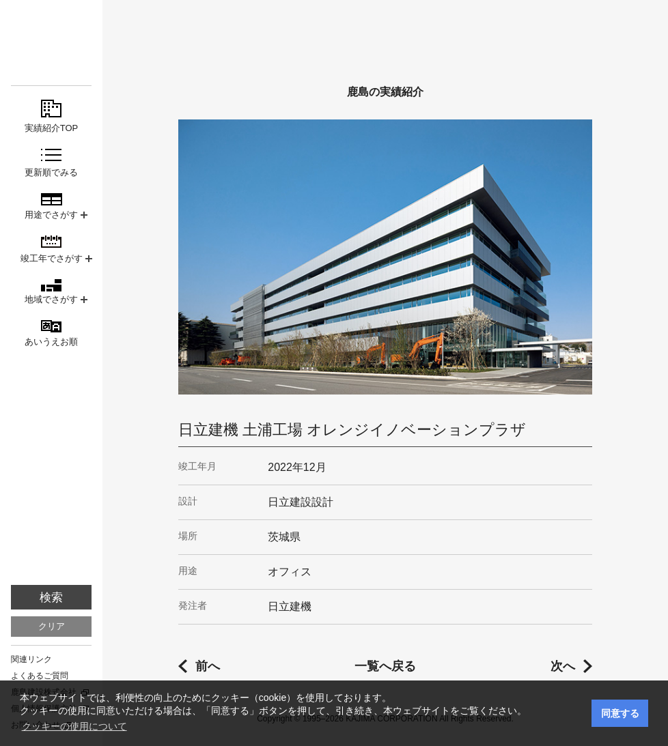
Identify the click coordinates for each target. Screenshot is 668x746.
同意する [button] (620, 713)
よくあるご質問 (39, 676)
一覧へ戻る (385, 666)
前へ (207, 666)
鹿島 (51, 35)
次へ (563, 666)
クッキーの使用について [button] (74, 726)
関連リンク (31, 659)
